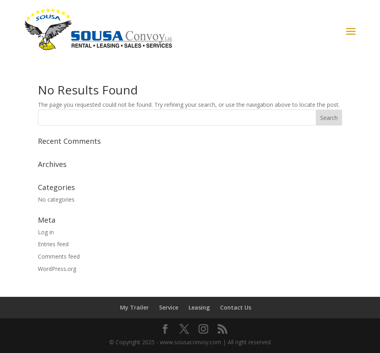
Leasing (199, 307)
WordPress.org (57, 269)
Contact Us (235, 307)
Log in (46, 232)
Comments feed (59, 256)
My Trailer (134, 307)
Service (168, 307)
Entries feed (53, 244)
